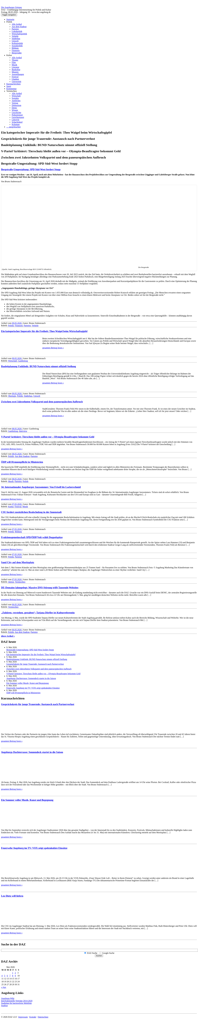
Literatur (15, 67)
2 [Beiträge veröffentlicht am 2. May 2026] (15, 973)
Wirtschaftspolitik (19, 34)
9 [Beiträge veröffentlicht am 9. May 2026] (15, 976)
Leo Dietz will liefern (12, 895)
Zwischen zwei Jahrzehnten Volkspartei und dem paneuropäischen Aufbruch (42, 401)
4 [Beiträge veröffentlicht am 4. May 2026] (2, 976)
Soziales (15, 98)
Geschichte (16, 112)
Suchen (99, 956)
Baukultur (16, 69)
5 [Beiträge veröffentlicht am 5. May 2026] (4, 976)
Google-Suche (108, 953)
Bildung (15, 48)
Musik (14, 65)
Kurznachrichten (13, 84)
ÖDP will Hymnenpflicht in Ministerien (22, 462)
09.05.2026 (17, 323)
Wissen (15, 110)
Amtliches (16, 100)
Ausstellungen (18, 74)
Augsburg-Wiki (7, 998)
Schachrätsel (17, 122)
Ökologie (12, 396)
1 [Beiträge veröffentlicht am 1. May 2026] (12, 973)
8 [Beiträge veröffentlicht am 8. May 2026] (12, 976)
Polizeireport (17, 115)
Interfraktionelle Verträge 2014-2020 (16, 1001)
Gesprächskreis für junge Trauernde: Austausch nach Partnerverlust (35, 664)
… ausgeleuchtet (13, 127)
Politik (9, 22)
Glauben (15, 79)
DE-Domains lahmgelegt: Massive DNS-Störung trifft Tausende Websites (39, 587)
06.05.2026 (17, 604)
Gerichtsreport (18, 117)
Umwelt (15, 41)
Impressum (23, 1017)
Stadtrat (4, 1005)
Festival (15, 77)
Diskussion (16, 105)
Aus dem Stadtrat (19, 26)
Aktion (11, 582)
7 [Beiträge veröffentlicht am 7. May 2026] (10, 976)
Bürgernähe (17, 53)
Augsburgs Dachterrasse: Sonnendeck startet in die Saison (31, 678)
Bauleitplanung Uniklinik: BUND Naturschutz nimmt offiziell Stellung (38, 366)
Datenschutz (43, 1017)
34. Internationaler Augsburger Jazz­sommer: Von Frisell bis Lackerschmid (41, 487)
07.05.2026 (17, 504)
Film (14, 62)
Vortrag (15, 103)
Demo (14, 108)
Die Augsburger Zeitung (11, 7)
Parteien (15, 29)
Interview (23, 431)
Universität (16, 81)
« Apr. (3, 987)
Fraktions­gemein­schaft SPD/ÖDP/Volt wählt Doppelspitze (32, 537)
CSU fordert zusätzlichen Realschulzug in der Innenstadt (31, 512)
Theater (15, 60)
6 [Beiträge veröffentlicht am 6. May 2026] (7, 976)
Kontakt (32, 1017)
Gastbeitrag (23, 361)
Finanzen (16, 50)
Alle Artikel (17, 24)
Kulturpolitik (17, 43)
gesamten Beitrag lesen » (53, 348)
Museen (15, 72)
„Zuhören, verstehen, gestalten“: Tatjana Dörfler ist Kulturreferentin (38, 612)
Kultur (9, 55)
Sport (8, 86)
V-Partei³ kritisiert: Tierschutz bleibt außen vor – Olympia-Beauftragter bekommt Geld (47, 436)
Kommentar (11, 89)
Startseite (10, 19)
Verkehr (15, 36)
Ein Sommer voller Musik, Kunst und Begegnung (27, 683)
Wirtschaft (16, 96)
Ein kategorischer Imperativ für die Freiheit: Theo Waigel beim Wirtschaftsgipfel (44, 331)
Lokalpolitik (17, 31)
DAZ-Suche (92, 953)
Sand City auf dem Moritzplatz (17, 562)
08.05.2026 (17, 429)
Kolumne (16, 124)
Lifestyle (15, 120)
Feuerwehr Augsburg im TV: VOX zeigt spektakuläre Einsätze (33, 688)
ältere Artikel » (8, 636)
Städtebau (16, 38)
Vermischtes (11, 91)
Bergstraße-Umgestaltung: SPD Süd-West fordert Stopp (31, 169)
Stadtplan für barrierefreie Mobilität (16, 1003)
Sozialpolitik (17, 46)
